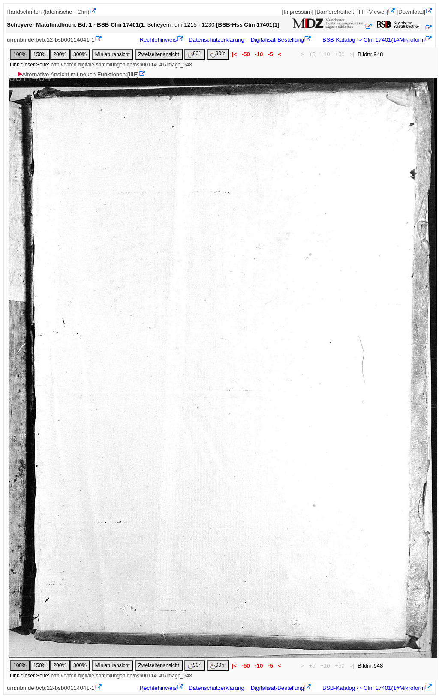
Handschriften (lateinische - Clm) (47, 12)
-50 (246, 54)
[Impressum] (297, 12)
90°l (195, 54)
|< (234, 54)
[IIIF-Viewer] (372, 12)
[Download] (411, 12)
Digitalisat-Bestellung (277, 39)
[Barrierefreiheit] (335, 12)
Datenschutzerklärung (216, 39)
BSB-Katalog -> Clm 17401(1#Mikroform (373, 39)
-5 (270, 54)
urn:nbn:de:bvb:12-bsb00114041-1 (51, 39)
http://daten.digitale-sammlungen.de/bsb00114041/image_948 (121, 65)
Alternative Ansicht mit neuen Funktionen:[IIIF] (78, 74)
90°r (217, 54)
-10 (259, 54)
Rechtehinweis (158, 39)
